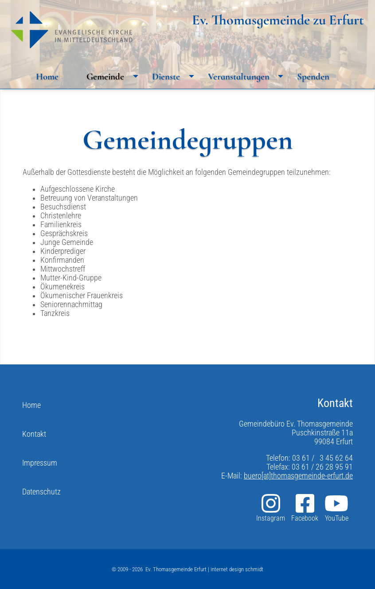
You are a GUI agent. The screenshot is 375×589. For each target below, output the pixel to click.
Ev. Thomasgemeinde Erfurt (176, 569)
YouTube (336, 507)
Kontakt (34, 434)
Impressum (39, 463)
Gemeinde (114, 76)
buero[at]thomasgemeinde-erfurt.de (298, 475)
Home (47, 76)
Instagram (270, 507)
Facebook (304, 507)
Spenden (313, 76)
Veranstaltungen (248, 76)
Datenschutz (41, 491)
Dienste (175, 76)
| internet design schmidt (235, 569)
